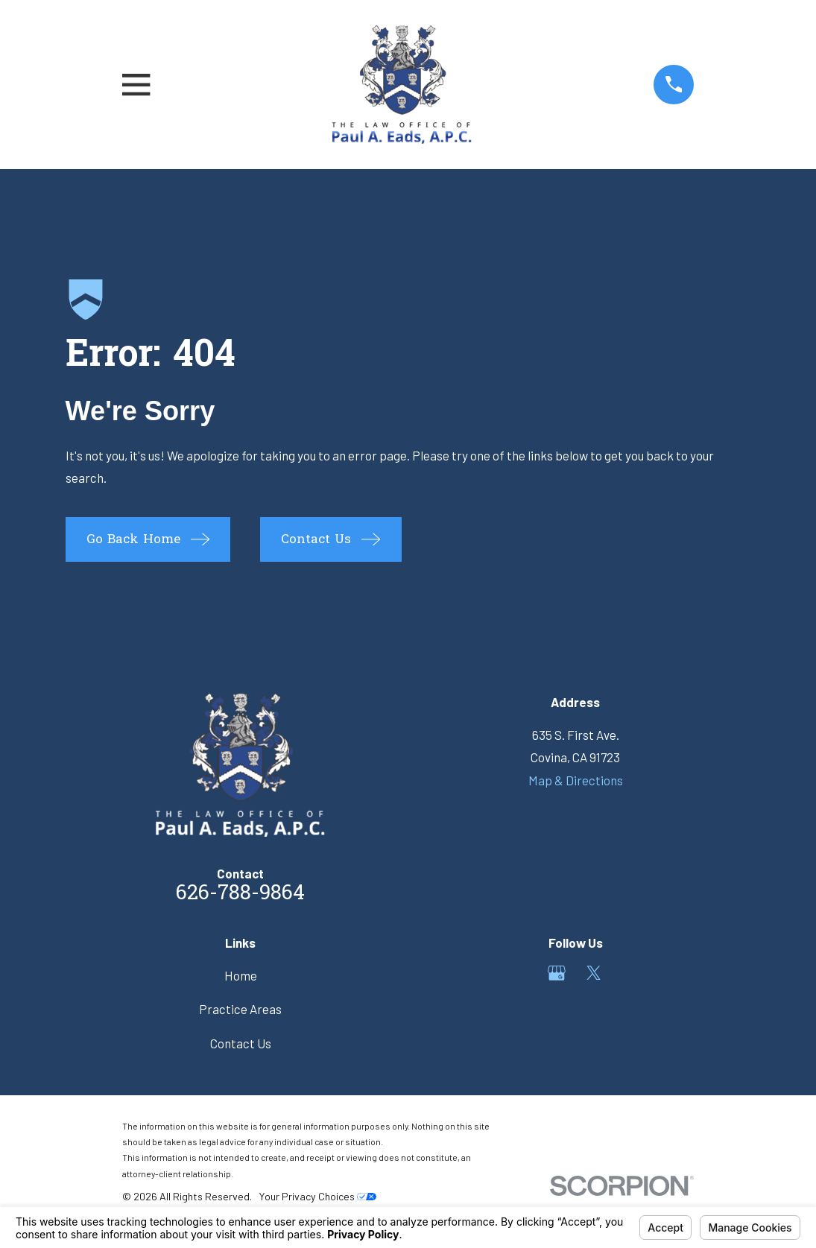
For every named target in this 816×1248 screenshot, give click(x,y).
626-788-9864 (240, 894)
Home (240, 975)
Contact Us (240, 1043)
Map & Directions (575, 780)
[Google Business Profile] (557, 973)
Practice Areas (240, 1008)
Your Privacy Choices (317, 1196)
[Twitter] (594, 973)
